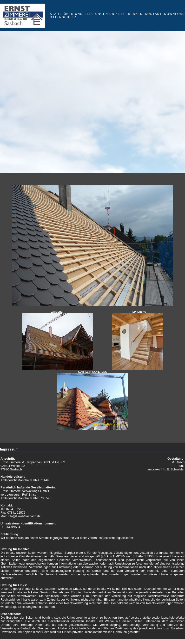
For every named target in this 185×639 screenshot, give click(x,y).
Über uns (73, 14)
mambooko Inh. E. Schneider (165, 469)
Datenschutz (63, 17)
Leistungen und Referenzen (114, 14)
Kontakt (153, 14)
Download (174, 14)
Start (55, 14)
